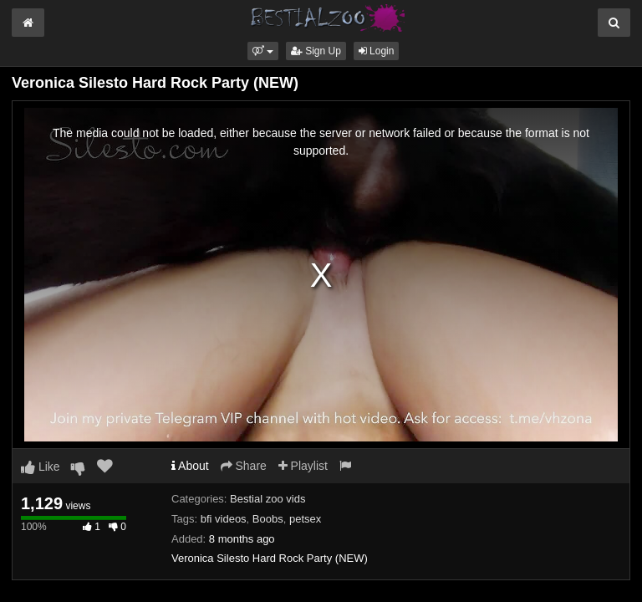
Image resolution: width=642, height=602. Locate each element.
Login (377, 51)
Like (40, 466)
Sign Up (316, 51)
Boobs (267, 519)
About (190, 465)
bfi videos (224, 519)
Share (244, 465)
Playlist (303, 465)
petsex (305, 519)
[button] (262, 51)
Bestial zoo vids (267, 498)
